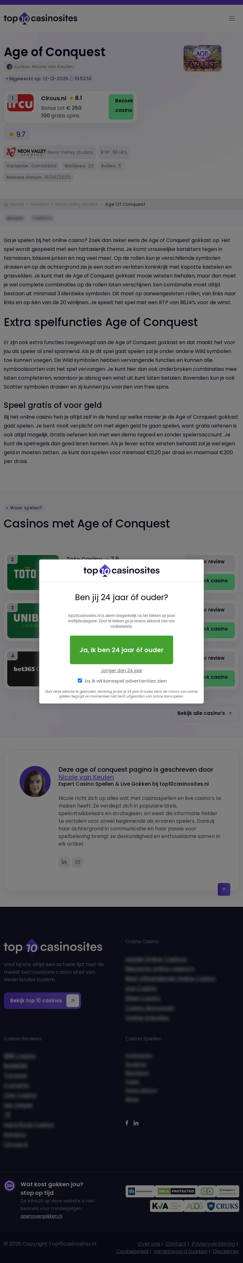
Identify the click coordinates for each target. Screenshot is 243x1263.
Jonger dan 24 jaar (121, 670)
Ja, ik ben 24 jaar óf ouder (121, 649)
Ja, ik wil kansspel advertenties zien (125, 680)
